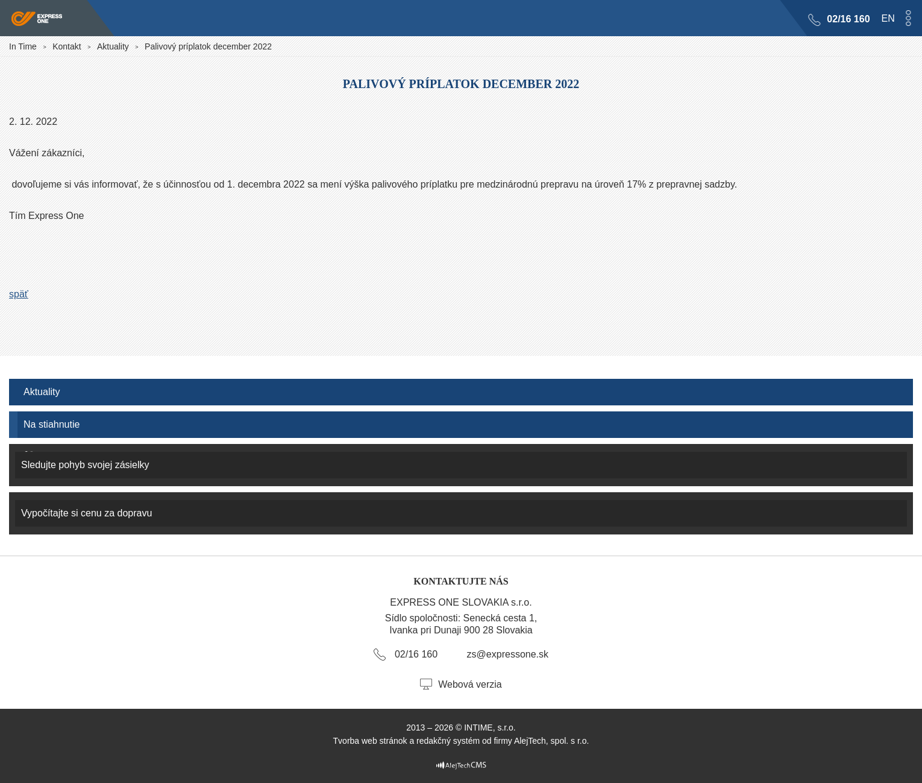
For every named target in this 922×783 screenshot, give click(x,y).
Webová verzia (470, 684)
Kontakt (66, 46)
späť (18, 294)
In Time (23, 46)
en (887, 18)
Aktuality (113, 46)
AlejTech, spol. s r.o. (551, 741)
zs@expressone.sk (507, 654)
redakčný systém (448, 741)
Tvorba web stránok (370, 741)
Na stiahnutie (52, 424)
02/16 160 (848, 19)
